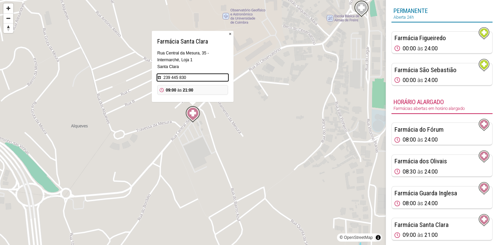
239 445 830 (174, 77)
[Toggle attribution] (378, 237)
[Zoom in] (8, 8)
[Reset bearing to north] (8, 28)
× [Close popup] (230, 33)
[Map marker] (193, 114)
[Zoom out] (8, 18)
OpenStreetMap (358, 237)
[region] (193, 122)
